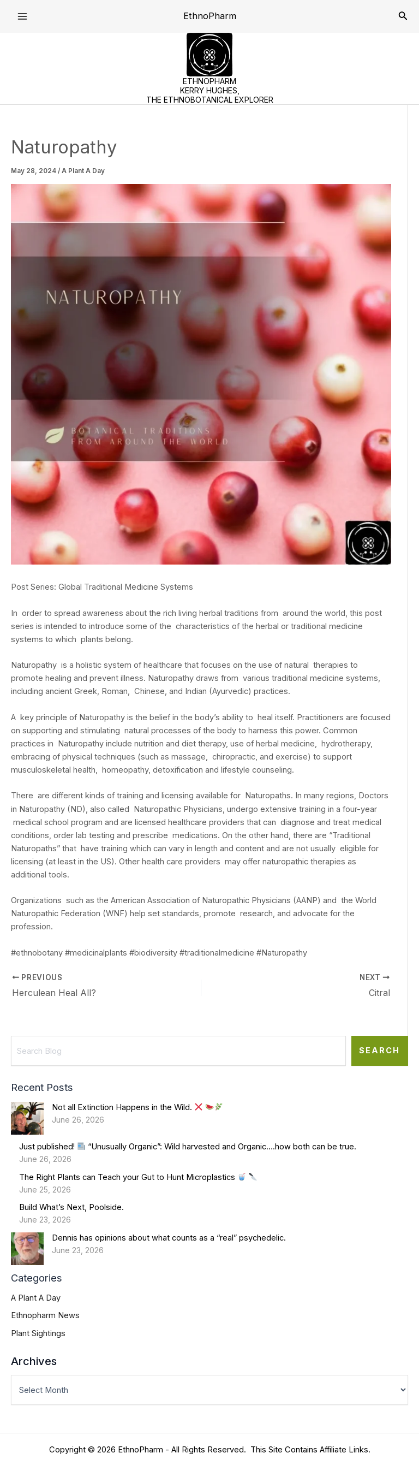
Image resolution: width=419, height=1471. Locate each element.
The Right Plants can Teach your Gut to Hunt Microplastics (138, 1177)
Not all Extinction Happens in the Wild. (137, 1107)
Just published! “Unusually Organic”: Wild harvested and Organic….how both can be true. (188, 1147)
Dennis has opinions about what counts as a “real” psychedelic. (169, 1238)
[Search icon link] (403, 16)
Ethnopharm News (45, 1315)
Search (379, 1050)
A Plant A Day (83, 171)
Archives (34, 1361)
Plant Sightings (38, 1333)
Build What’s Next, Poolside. (71, 1207)
